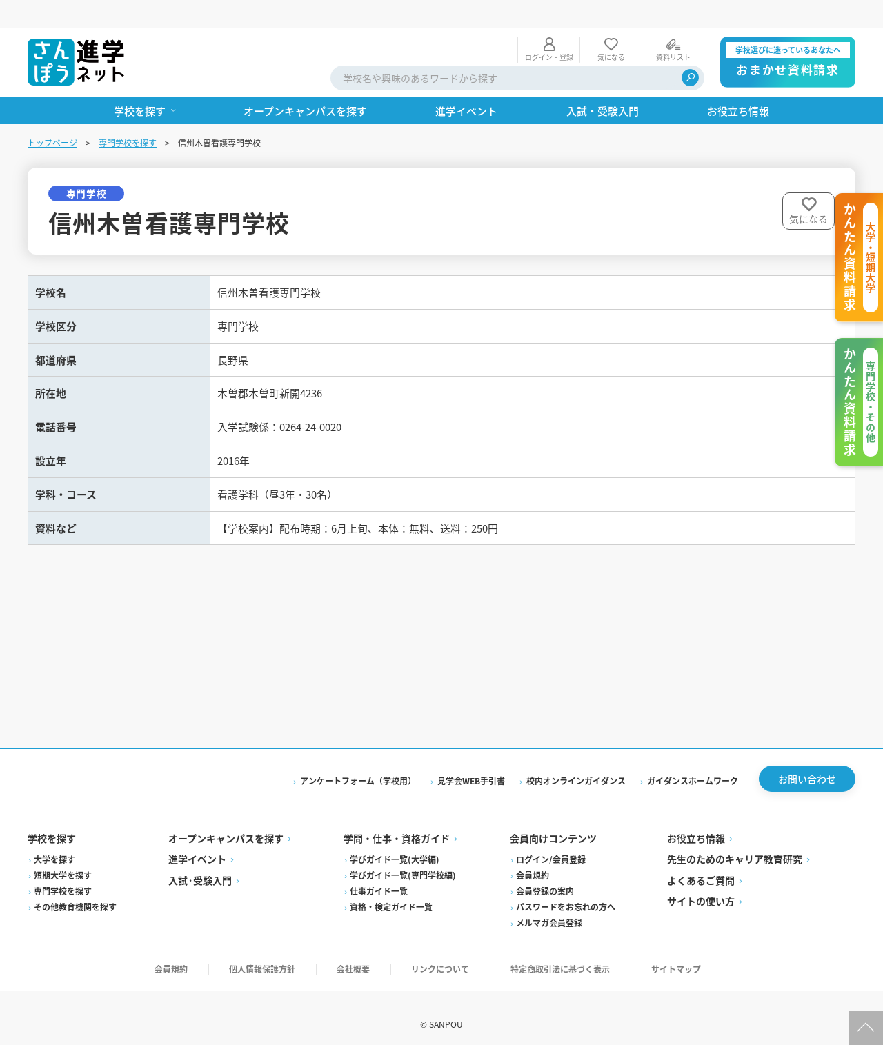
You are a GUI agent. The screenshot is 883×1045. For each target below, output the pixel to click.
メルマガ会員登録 (549, 910)
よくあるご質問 (701, 868)
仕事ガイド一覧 (379, 878)
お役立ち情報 (696, 826)
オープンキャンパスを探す (226, 826)
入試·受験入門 (200, 868)
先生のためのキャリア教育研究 (734, 846)
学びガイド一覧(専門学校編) (403, 862)
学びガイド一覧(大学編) (394, 847)
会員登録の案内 (545, 878)
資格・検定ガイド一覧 (391, 894)
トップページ (52, 115)
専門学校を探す (128, 115)
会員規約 (532, 862)
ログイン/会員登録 (551, 847)
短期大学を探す (63, 862)
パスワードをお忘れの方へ (565, 894)
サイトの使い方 (701, 888)
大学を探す (54, 847)
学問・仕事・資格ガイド (397, 826)
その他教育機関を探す (75, 894)
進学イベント (197, 846)
